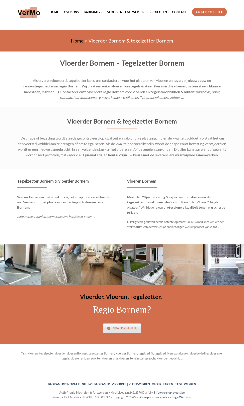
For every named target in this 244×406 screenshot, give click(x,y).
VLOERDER (119, 384)
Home (54, 12)
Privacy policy (160, 397)
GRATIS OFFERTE (122, 328)
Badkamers (93, 12)
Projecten (158, 12)
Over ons (71, 12)
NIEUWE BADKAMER (96, 384)
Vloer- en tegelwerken (126, 12)
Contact (179, 12)
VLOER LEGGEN (162, 384)
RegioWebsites (181, 397)
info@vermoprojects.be (169, 392)
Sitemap (144, 397)
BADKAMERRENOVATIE (64, 384)
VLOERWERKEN (139, 384)
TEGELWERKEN (185, 384)
